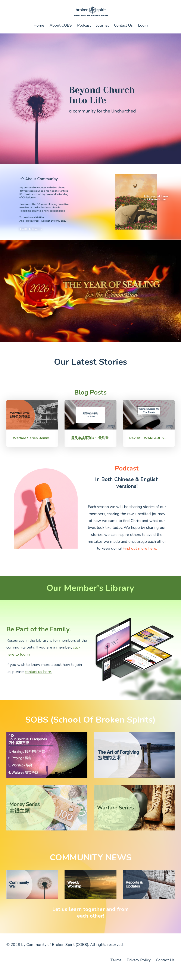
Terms (115, 960)
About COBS (61, 25)
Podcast (84, 25)
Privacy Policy (139, 960)
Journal (102, 25)
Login (143, 25)
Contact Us (123, 25)
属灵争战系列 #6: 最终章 (90, 438)
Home (39, 25)
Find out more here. (140, 548)
